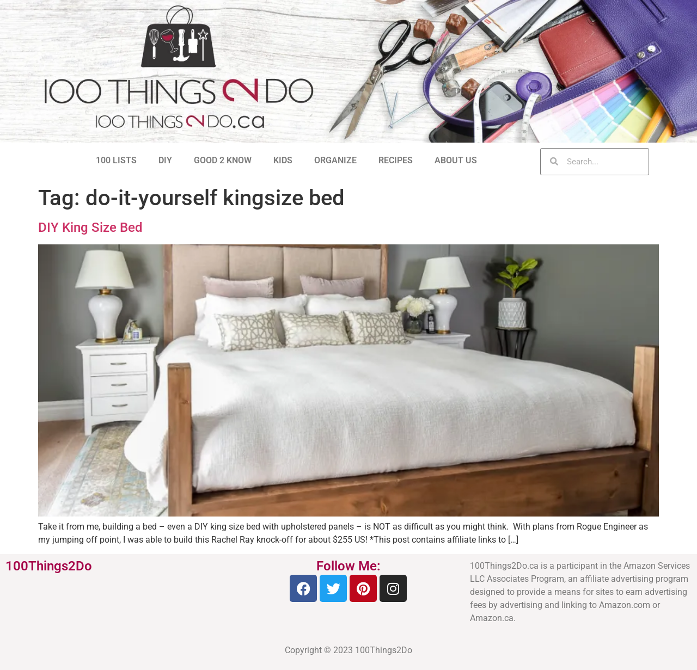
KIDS (282, 160)
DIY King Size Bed (90, 227)
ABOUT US (456, 160)
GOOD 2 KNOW (223, 160)
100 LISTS (116, 160)
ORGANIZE (335, 160)
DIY (165, 160)
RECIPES (395, 160)
